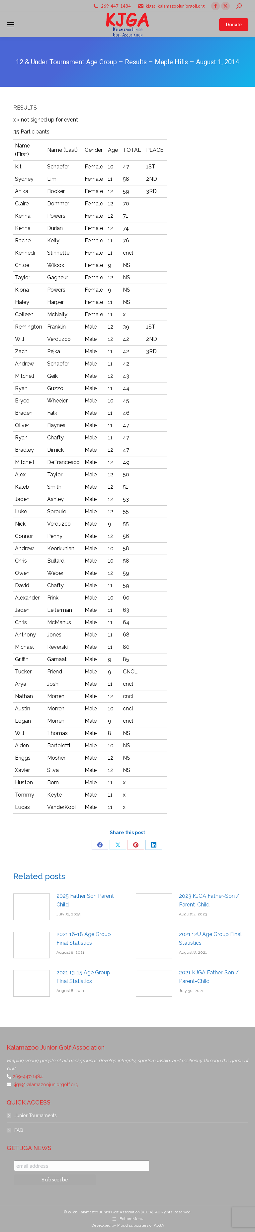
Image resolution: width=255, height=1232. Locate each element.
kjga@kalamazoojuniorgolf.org (175, 6)
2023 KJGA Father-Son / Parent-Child (209, 900)
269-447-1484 (116, 6)
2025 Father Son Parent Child (85, 900)
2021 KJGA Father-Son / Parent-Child (209, 976)
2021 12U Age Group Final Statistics (210, 938)
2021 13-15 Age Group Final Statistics (83, 976)
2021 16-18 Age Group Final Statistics (83, 938)
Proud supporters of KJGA (140, 1225)
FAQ (18, 1130)
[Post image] (31, 906)
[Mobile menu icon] (11, 25)
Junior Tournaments (35, 1115)
